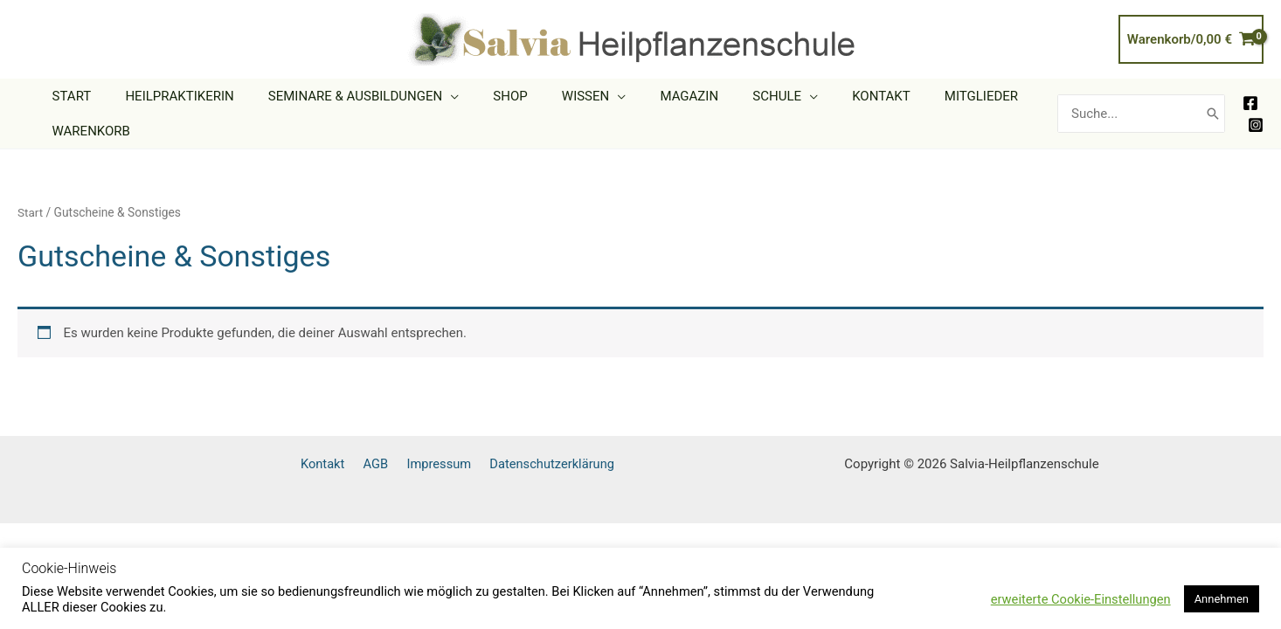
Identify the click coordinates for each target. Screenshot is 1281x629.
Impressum (445, 464)
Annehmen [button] (1221, 598)
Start (30, 212)
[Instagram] (1256, 125)
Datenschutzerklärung (555, 464)
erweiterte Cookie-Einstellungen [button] (1081, 599)
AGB (385, 464)
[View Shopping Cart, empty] (1191, 40)
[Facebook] (1250, 103)
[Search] (1212, 114)
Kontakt (338, 464)
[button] (430, 96)
